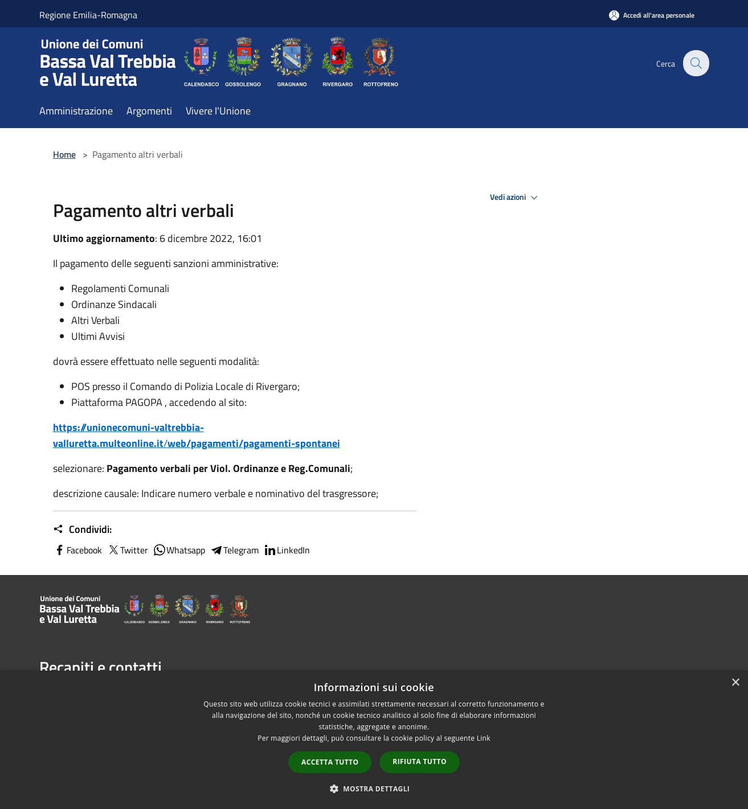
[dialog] (374, 740)
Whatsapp (179, 550)
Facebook (77, 550)
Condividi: (82, 529)
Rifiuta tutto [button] (420, 761)
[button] (374, 788)
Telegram (234, 550)
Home (64, 154)
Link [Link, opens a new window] (484, 738)
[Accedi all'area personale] (651, 15)
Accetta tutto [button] (329, 762)
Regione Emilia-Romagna (88, 15)
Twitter (127, 550)
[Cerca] (695, 63)
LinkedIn (286, 550)
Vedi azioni (515, 197)
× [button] (735, 683)
